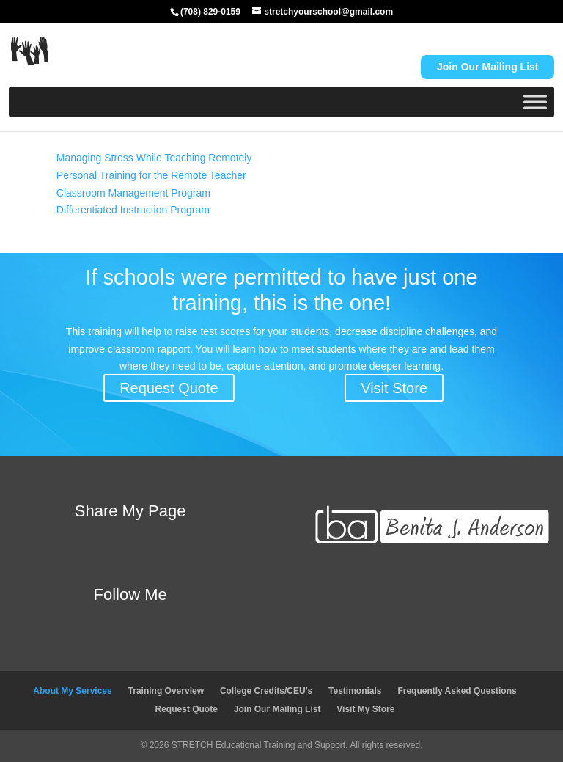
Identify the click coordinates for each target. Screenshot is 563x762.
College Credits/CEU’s (266, 691)
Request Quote (168, 388)
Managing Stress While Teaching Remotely (154, 158)
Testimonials (354, 691)
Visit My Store (365, 709)
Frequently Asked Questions (456, 691)
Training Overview (166, 691)
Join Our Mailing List (277, 709)
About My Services (72, 691)
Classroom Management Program (133, 193)
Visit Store (394, 388)
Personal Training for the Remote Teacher (151, 175)
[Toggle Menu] (535, 102)
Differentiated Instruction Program (133, 210)
